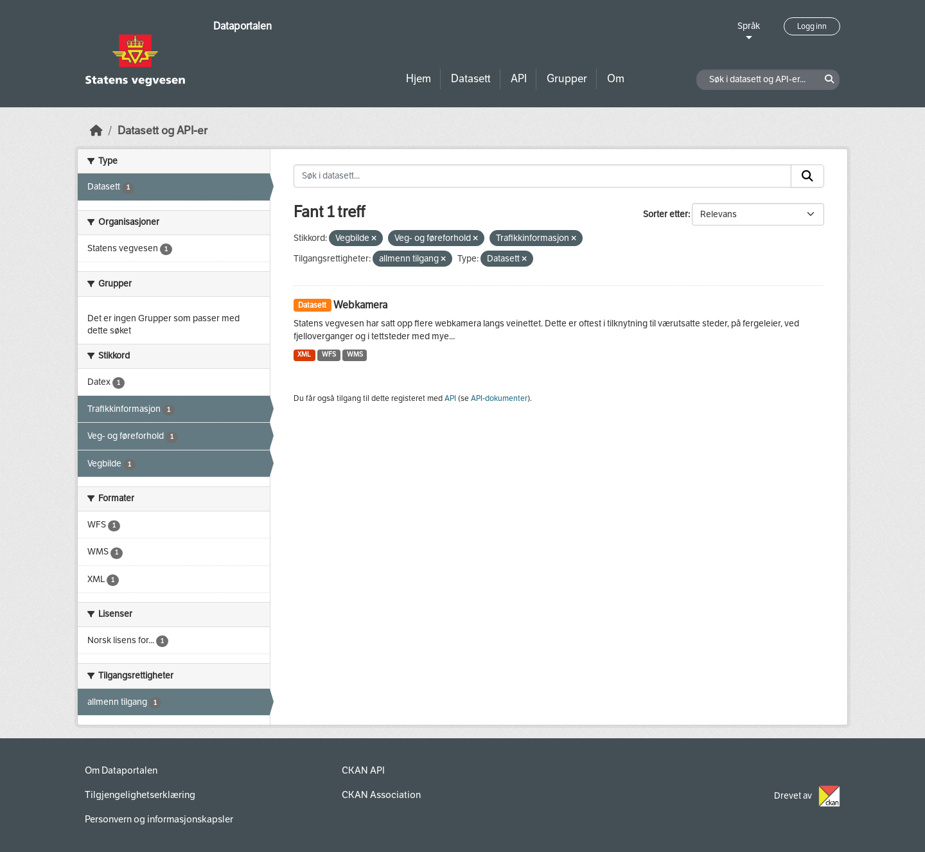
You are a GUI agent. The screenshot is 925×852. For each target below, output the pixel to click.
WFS (329, 354)
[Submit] (807, 176)
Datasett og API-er (162, 131)
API (519, 78)
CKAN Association (381, 795)
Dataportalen (242, 26)
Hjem (418, 78)
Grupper (567, 78)
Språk (748, 26)
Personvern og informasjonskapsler (159, 819)
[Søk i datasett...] (543, 176)
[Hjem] (96, 131)
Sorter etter (665, 214)
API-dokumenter (499, 398)
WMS (355, 354)
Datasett (471, 78)
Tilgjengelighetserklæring (140, 795)
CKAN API (363, 770)
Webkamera (360, 305)
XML (304, 354)
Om (615, 78)
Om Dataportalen (121, 770)
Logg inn (812, 26)
